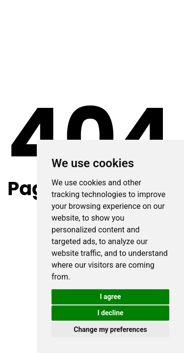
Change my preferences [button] (110, 329)
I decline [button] (110, 313)
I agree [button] (110, 297)
